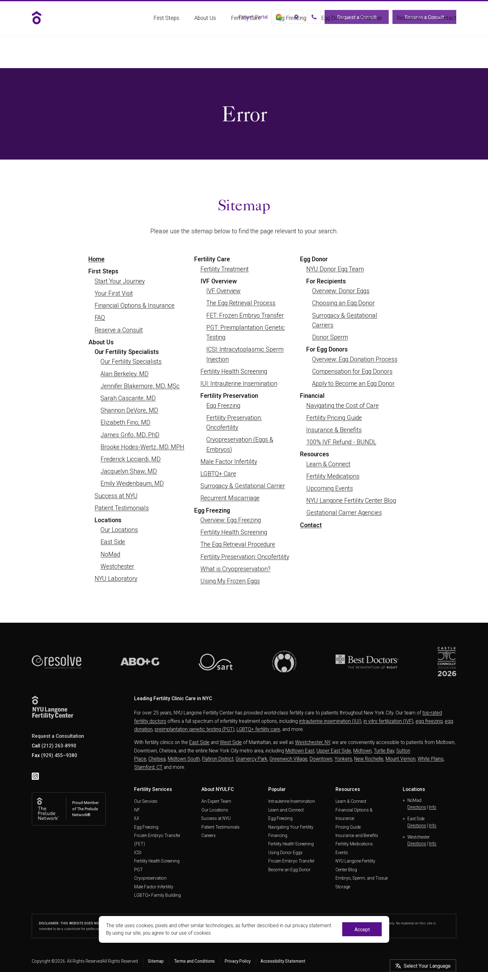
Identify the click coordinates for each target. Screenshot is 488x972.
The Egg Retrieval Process (240, 303)
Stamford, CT (148, 767)
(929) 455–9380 (59, 755)
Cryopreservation (150, 878)
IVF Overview (223, 291)
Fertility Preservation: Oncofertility (244, 556)
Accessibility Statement (282, 961)
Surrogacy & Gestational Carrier (242, 486)
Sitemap (156, 961)
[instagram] (35, 776)
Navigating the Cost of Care (342, 405)
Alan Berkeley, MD (124, 374)
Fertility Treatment (224, 269)
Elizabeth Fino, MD (125, 422)
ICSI (137, 852)
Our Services (145, 801)
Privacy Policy (238, 961)
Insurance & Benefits (334, 430)
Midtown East (299, 751)
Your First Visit (114, 293)
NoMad (110, 554)
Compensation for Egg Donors (352, 371)
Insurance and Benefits (357, 835)
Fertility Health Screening (233, 371)
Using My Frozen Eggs (230, 581)
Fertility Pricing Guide (334, 417)
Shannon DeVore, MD (129, 410)
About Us (205, 25)
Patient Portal (235, 19)
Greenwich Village (288, 759)
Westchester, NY (312, 742)
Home (96, 259)
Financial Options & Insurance (135, 305)
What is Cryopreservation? (235, 569)
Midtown (362, 751)
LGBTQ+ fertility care (258, 729)
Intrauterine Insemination (291, 801)
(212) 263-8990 (58, 746)
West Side (231, 742)
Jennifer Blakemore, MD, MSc (140, 386)
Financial (371, 25)
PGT (138, 869)
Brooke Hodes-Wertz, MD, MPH (142, 447)
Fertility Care (246, 25)
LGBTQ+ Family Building (157, 895)
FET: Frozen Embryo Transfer (245, 315)
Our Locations (119, 529)
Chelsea (157, 759)
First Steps (166, 25)
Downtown (321, 759)
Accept (362, 929)
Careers (208, 835)
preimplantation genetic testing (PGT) (194, 729)
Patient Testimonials (122, 508)
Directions (416, 807)
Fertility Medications (332, 476)
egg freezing (429, 721)
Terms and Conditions (194, 961)
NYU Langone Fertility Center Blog (351, 500)
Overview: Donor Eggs (340, 291)
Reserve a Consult (424, 19)
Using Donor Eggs (285, 852)
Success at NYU (116, 496)
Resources (409, 25)
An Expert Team (216, 801)
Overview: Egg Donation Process (354, 359)
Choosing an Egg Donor (343, 303)
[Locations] (286, 19)
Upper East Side (334, 751)
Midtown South (184, 759)
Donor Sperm (330, 337)
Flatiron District (217, 759)
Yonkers (343, 759)
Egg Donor (333, 25)
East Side (113, 542)
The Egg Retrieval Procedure (237, 544)
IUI (136, 818)
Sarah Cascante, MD (128, 398)
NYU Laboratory (116, 578)
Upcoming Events (329, 488)
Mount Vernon (400, 759)
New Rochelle (368, 759)
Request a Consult (353, 19)
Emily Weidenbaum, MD (132, 483)
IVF (137, 809)
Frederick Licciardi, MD (131, 459)
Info (432, 807)
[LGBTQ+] (264, 19)
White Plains (430, 759)
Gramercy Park (251, 759)
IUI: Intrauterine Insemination (238, 383)
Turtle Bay (384, 751)
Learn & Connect (328, 464)
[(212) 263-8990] (307, 19)
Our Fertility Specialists (131, 361)
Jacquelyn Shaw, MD (129, 471)
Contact (446, 25)
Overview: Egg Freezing (230, 520)
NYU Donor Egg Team (335, 269)
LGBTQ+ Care (218, 473)
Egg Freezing (291, 25)
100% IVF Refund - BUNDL (341, 442)
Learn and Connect (286, 809)
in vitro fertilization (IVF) (388, 721)
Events (342, 852)
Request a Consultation (58, 736)
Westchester (117, 566)
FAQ (100, 317)
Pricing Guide (348, 827)
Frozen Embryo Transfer (291, 860)
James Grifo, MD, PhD (130, 435)
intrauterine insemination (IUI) (330, 721)
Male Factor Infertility (228, 461)
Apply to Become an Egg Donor (353, 383)
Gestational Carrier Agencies (344, 512)
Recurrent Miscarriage (230, 498)
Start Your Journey (120, 281)
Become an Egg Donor (289, 869)
